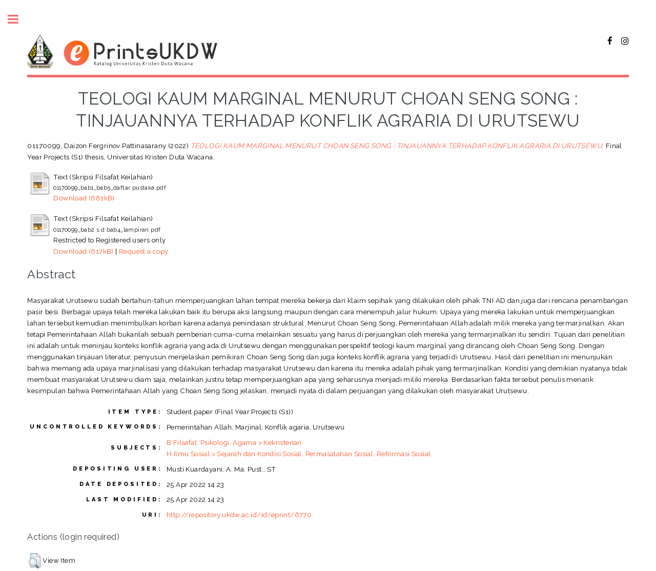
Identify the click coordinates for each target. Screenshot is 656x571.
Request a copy (144, 251)
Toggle (18, 19)
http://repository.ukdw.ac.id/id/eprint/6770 (239, 515)
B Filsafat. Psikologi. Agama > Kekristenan (234, 442)
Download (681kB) (83, 198)
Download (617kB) (83, 251)
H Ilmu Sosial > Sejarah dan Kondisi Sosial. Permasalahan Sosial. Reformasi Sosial (298, 454)
